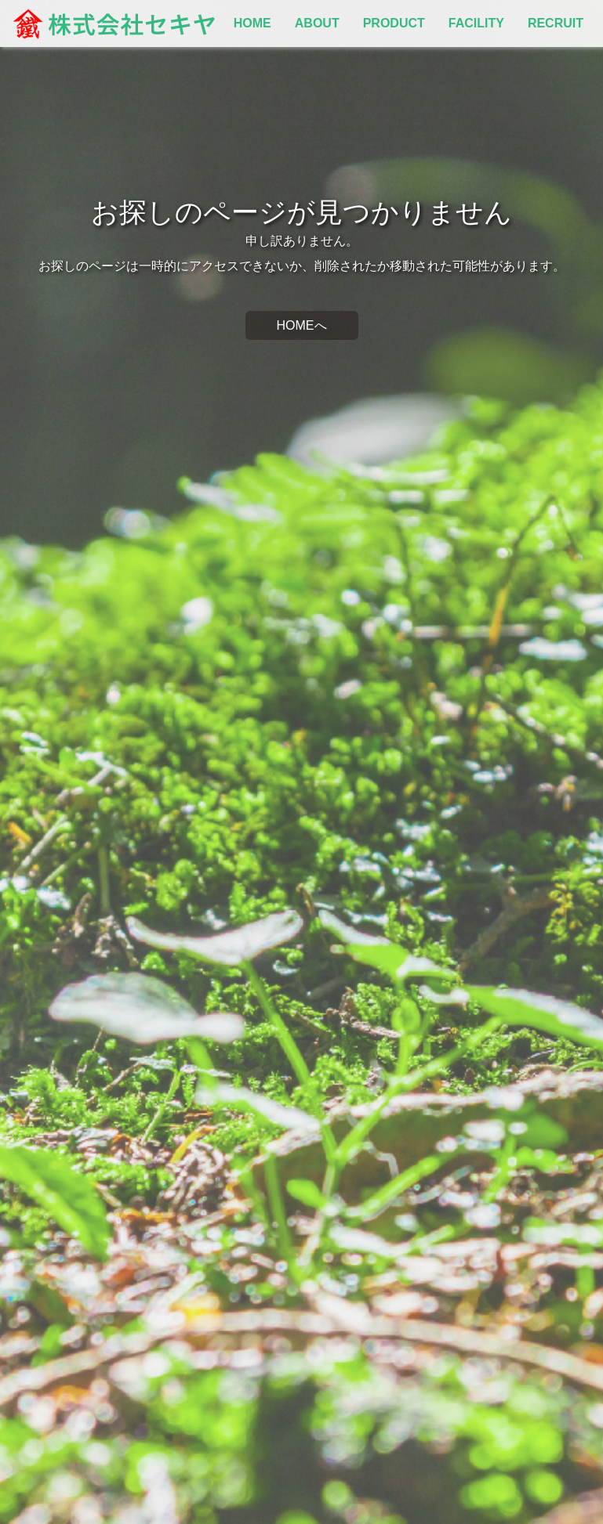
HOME (252, 23)
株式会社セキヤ (114, 24)
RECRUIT (555, 23)
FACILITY (476, 23)
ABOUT (317, 23)
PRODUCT (394, 23)
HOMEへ (302, 325)
